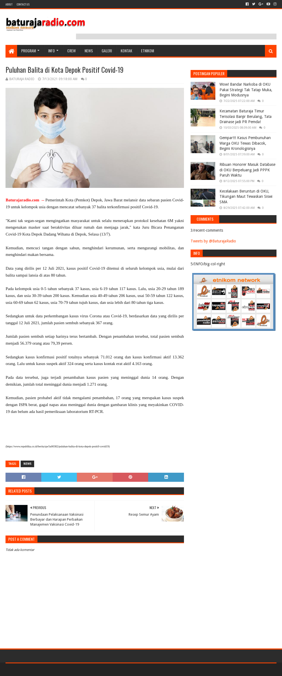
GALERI (107, 50)
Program (28, 50)
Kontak (126, 50)
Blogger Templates (68, 669)
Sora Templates (36, 669)
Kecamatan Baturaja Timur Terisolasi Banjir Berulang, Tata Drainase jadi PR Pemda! (245, 116)
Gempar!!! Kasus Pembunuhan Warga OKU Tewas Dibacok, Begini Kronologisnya (245, 143)
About (9, 4)
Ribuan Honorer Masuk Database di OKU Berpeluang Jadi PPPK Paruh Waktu (247, 169)
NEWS (89, 50)
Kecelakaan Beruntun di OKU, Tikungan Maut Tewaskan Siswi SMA (245, 196)
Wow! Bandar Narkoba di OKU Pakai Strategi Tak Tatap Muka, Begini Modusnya (245, 89)
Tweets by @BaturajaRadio (213, 241)
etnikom (147, 50)
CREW (71, 50)
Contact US (23, 4)
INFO (51, 50)
